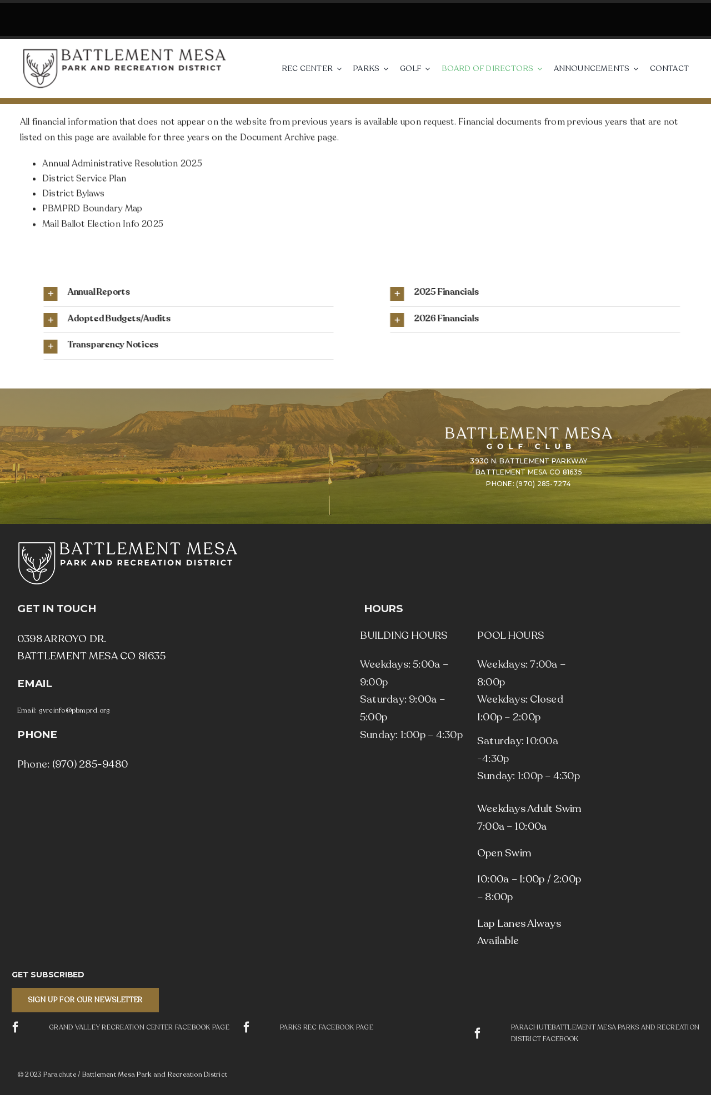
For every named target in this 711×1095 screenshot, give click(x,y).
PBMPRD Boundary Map (92, 211)
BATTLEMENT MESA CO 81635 (528, 472)
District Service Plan (84, 181)
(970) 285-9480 (90, 764)
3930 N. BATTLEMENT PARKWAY (528, 461)
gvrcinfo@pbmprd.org (75, 710)
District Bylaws (73, 196)
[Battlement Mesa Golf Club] (528, 432)
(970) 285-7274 (543, 484)
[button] (402, 293)
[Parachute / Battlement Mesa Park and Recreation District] (124, 52)
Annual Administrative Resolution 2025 (122, 166)
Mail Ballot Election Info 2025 (102, 226)
